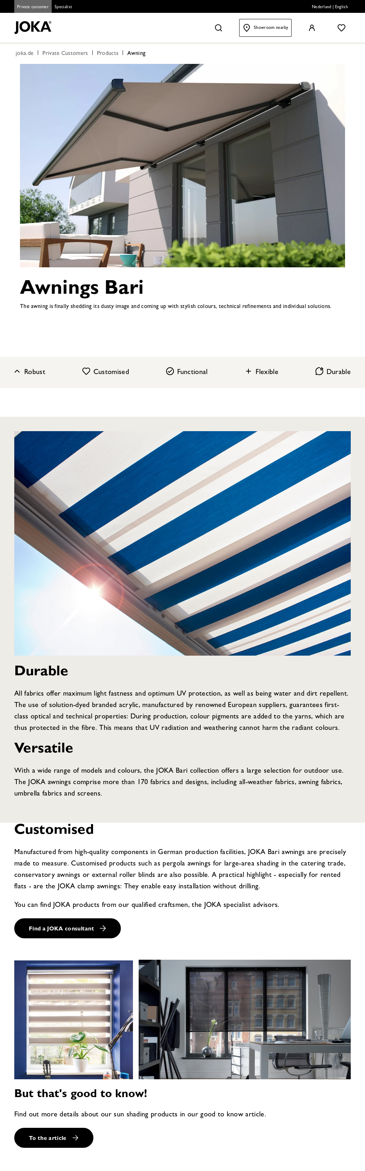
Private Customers (65, 54)
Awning (136, 54)
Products (108, 54)
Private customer (33, 7)
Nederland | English (330, 7)
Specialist (63, 7)
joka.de (25, 54)
